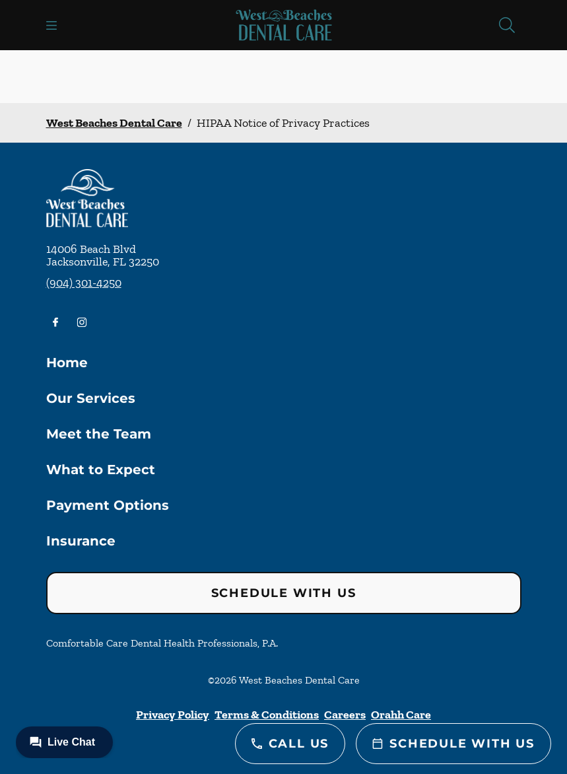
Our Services (90, 398)
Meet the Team (98, 434)
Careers (345, 714)
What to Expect (100, 469)
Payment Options (107, 505)
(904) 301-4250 (83, 282)
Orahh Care (401, 714)
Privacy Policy (172, 714)
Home (67, 362)
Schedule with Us (283, 593)
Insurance (81, 541)
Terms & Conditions (267, 714)
